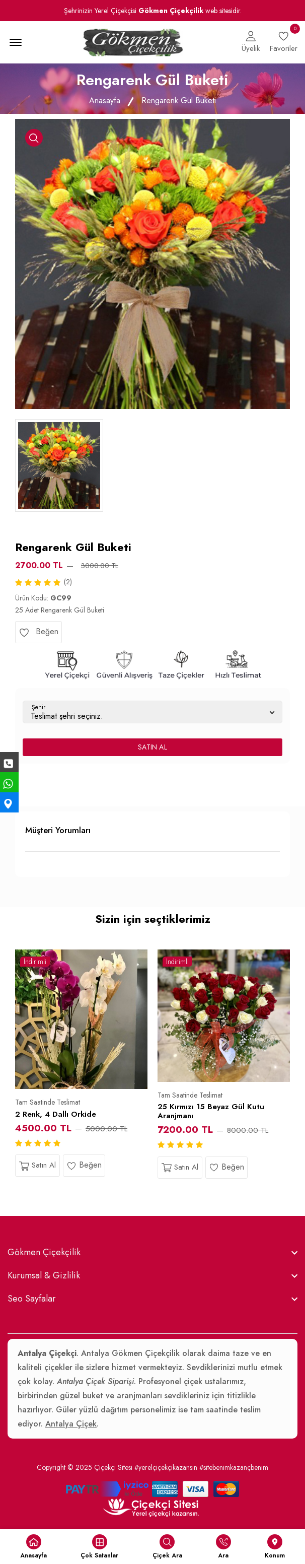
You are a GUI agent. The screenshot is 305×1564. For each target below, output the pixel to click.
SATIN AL (152, 747)
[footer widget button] (152, 1252)
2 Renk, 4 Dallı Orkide (55, 1114)
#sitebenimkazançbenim (233, 1467)
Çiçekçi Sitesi (113, 1467)
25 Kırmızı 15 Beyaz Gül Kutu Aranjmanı (211, 1111)
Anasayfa (104, 100)
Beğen (38, 632)
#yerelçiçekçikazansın (165, 1467)
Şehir (38, 707)
